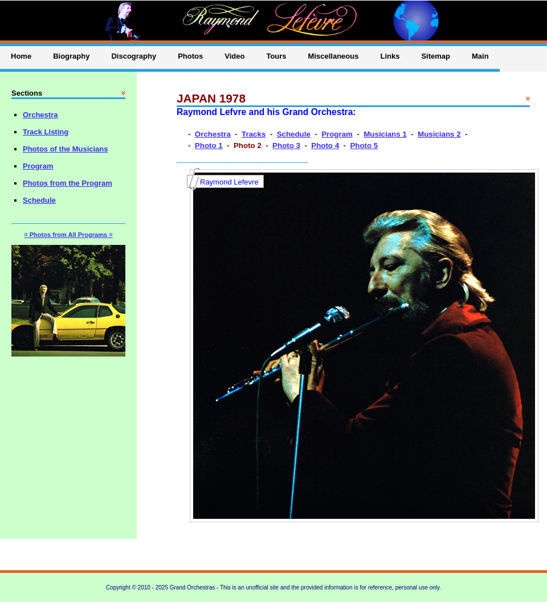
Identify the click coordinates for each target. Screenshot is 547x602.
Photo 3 (286, 145)
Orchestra (213, 134)
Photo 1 (209, 145)
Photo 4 (325, 145)
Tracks (254, 134)
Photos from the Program (67, 183)
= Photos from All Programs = (68, 234)
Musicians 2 (439, 134)
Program (337, 134)
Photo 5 (364, 145)
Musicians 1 (385, 134)
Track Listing (45, 132)
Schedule (294, 134)
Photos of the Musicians (65, 149)
